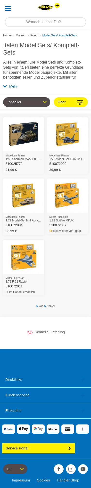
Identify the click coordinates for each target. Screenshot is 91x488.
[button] (80, 8)
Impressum (21, 480)
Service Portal (38, 448)
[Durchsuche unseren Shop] (45, 22)
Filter (70, 102)
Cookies (43, 480)
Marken (20, 35)
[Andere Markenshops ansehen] (57, 5)
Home (7, 35)
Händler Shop (68, 480)
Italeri (33, 35)
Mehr (10, 86)
